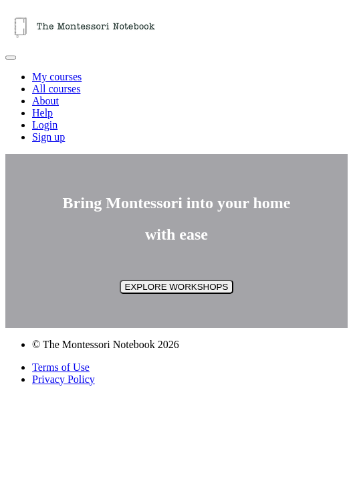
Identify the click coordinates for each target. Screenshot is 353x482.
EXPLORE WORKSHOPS (177, 287)
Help (42, 112)
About (45, 100)
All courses (56, 88)
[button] (10, 58)
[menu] (176, 107)
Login (44, 125)
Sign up (48, 137)
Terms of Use (61, 367)
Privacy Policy (63, 379)
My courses (57, 76)
